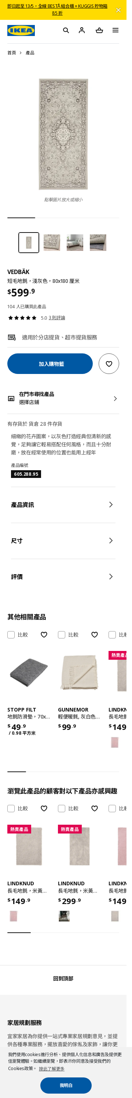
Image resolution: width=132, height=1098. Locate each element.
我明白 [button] (66, 1085)
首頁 (11, 53)
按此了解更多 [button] (52, 1069)
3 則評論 (57, 317)
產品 (30, 53)
